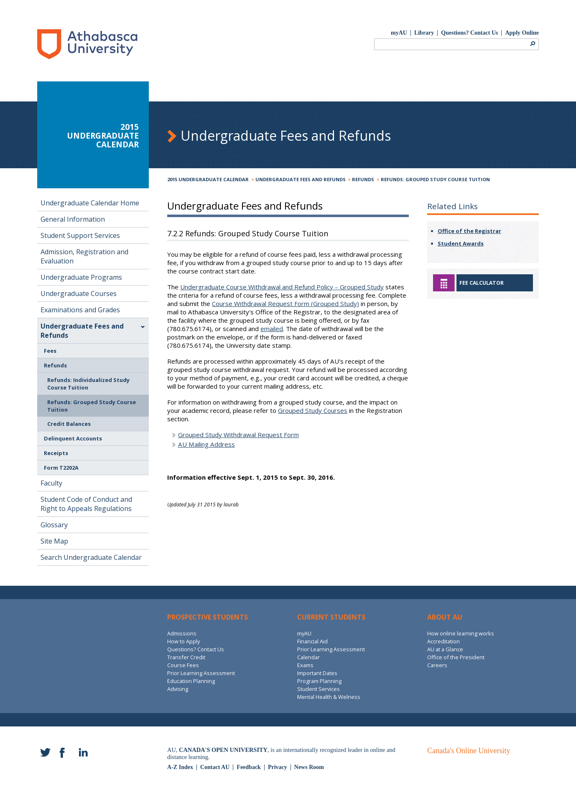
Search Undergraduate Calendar (91, 557)
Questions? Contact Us (469, 33)
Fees (50, 350)
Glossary (54, 524)
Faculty (51, 483)
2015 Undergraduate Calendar (208, 179)
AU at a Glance (445, 649)
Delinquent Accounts (73, 438)
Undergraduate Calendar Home (90, 202)
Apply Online (522, 33)
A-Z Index (180, 767)
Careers (437, 665)
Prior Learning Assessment (201, 673)
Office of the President (455, 657)
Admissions (181, 633)
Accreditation (443, 641)
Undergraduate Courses (79, 293)
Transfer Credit (186, 657)
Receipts (56, 453)
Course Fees (183, 665)
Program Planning (319, 681)
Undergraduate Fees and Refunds (300, 179)
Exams (305, 665)
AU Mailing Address (206, 444)
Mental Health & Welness (328, 697)
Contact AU (214, 767)
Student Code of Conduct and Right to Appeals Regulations (86, 504)
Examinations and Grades (80, 309)
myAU (399, 33)
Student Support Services (80, 235)
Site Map (54, 541)
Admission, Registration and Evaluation (84, 256)
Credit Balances (69, 424)
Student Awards (461, 243)
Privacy (277, 767)
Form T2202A (61, 467)
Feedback (249, 767)
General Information (73, 219)
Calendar (308, 657)
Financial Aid (312, 641)
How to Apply (183, 641)
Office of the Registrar (469, 231)
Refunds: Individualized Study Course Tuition (88, 383)
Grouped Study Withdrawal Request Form (238, 434)
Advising (177, 689)
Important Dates (317, 673)
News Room (309, 767)
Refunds (363, 179)
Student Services (318, 689)
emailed (271, 328)
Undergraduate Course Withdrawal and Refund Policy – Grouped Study (282, 287)
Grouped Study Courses (312, 410)
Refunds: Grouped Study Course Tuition (435, 179)
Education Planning (191, 681)
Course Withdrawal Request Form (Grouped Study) (285, 303)
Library (424, 33)
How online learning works (460, 633)
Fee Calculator (481, 282)
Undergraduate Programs (81, 277)
